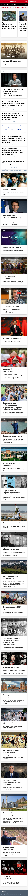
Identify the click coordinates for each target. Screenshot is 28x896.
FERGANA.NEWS (14, 2)
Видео (14, 7)
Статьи (9, 7)
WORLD (15, 4)
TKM (9, 4)
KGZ (5, 4)
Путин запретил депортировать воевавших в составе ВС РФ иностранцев (9, 25)
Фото (18, 7)
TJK (7, 4)
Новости (3, 7)
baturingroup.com (15, 894)
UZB (12, 4)
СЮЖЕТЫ (24, 7)
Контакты (4, 891)
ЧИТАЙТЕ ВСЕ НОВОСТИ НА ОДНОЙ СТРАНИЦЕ (14, 170)
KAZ (2, 4)
